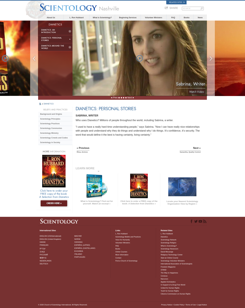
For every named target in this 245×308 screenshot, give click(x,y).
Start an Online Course (169, 258)
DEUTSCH (44, 264)
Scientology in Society (50, 142)
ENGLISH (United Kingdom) (50, 239)
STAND (163, 270)
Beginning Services (127, 18)
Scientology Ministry (49, 133)
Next (129, 97)
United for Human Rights (170, 288)
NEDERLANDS (45, 261)
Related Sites (177, 2)
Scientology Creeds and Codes (54, 138)
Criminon (164, 276)
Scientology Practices (50, 124)
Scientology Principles (50, 119)
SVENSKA (78, 242)
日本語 (42, 252)
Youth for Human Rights (170, 291)
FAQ (173, 18)
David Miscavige (167, 252)
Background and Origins (51, 114)
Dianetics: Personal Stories (51, 39)
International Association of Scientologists (176, 264)
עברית (42, 248)
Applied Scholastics (168, 282)
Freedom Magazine (168, 267)
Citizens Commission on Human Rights (175, 294)
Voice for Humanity (122, 240)
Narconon (164, 279)
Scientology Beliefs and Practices (128, 237)
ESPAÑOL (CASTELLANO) (84, 248)
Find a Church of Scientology (126, 261)
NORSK (77, 239)
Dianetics (164, 237)
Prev (115, 97)
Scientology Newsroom (169, 249)
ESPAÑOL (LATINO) (82, 245)
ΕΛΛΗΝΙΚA (78, 251)
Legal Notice (202, 305)
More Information (121, 255)
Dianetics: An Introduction (48, 31)
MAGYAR (78, 236)
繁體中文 (43, 258)
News (200, 18)
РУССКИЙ (44, 255)
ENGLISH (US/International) (50, 236)
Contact (118, 258)
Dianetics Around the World (52, 47)
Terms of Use (191, 305)
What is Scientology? (102, 18)
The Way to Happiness (169, 273)
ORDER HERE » (54, 203)
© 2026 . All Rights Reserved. (62, 305)
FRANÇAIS (44, 245)
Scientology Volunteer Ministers (173, 261)
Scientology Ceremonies (51, 128)
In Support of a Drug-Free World (173, 285)
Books (187, 18)
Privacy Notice (166, 305)
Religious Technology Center (171, 255)
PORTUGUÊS (79, 257)
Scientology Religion (168, 243)
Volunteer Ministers (153, 18)
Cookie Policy (179, 305)
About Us (51, 18)
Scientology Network (168, 240)
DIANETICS (49, 103)
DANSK (43, 242)
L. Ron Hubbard (77, 18)
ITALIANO (78, 254)
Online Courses (121, 252)
